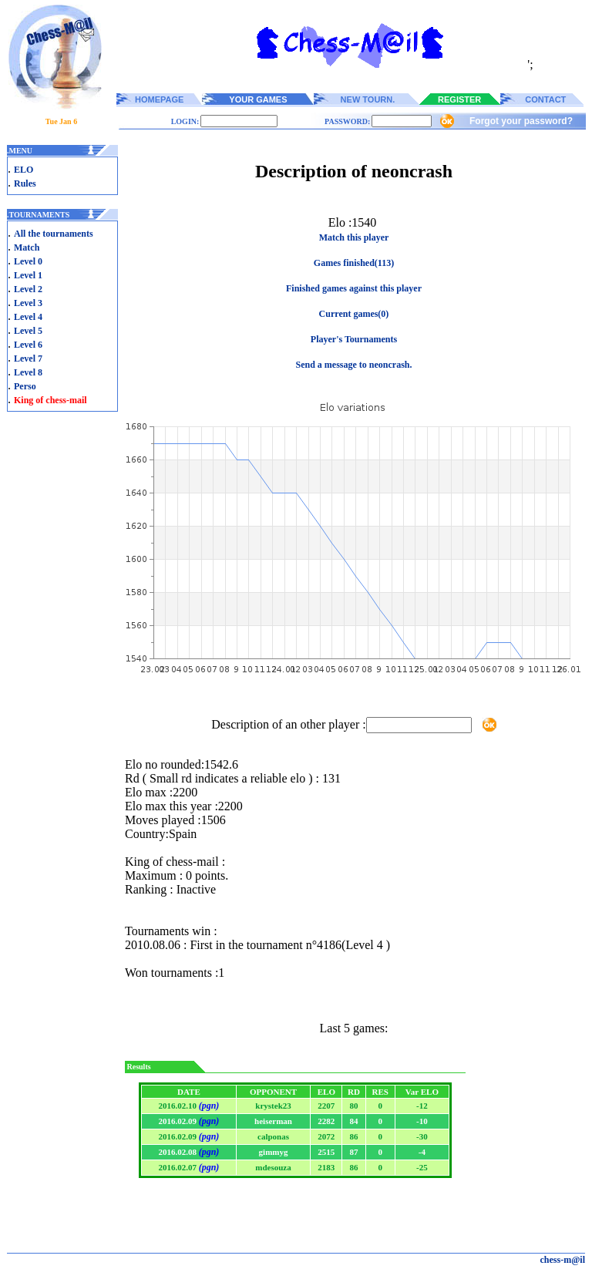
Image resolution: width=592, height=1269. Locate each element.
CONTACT (545, 99)
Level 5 (28, 330)
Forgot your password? (521, 121)
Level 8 (28, 372)
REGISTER (459, 99)
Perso (25, 386)
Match (26, 247)
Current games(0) (354, 313)
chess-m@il (563, 1259)
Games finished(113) (354, 263)
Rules (25, 183)
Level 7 (28, 358)
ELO (23, 169)
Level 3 (28, 303)
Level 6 (28, 344)
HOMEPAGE (159, 99)
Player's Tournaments (354, 339)
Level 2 (28, 289)
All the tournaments (53, 233)
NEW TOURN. (368, 99)
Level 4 (28, 316)
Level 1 (28, 275)
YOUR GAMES (258, 99)
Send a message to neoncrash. (353, 364)
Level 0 (28, 261)
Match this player (354, 237)
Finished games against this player (354, 288)
